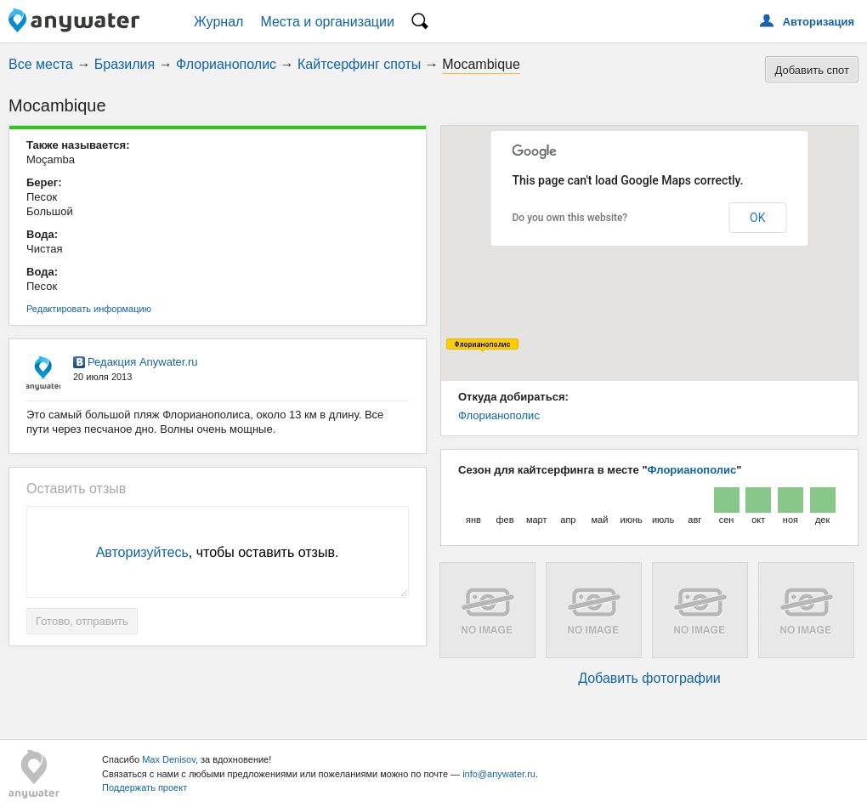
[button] (482, 345)
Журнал (218, 21)
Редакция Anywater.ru (143, 361)
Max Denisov (169, 759)
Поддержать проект (144, 787)
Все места (40, 64)
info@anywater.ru (499, 774)
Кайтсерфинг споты (359, 64)
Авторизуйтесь (142, 552)
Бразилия (124, 64)
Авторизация (818, 21)
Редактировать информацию (88, 309)
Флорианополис (226, 64)
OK (757, 217)
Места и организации (327, 21)
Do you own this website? (570, 218)
